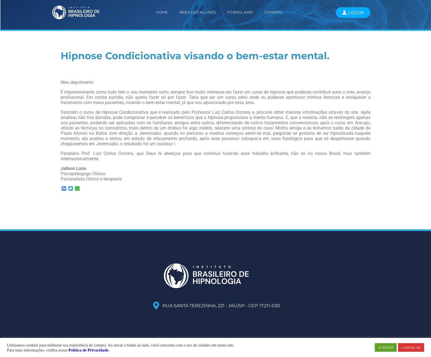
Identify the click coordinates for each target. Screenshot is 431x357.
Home (162, 12)
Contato (273, 12)
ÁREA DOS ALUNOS (197, 12)
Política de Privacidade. (88, 350)
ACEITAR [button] (385, 347)
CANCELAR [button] (411, 347)
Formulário (240, 12)
